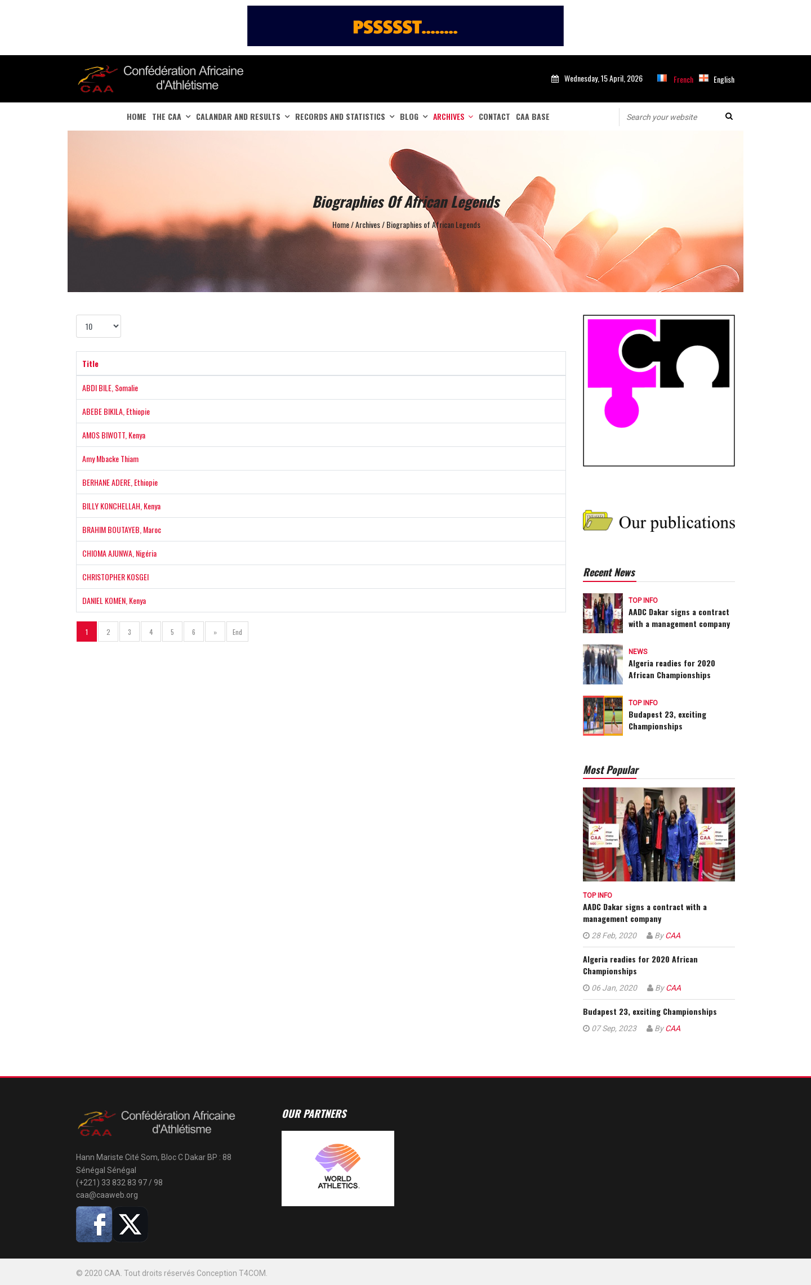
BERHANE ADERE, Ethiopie (120, 482)
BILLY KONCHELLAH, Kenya (121, 506)
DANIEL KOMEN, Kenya (114, 600)
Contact (494, 116)
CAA (672, 935)
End (237, 632)
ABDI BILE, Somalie (110, 387)
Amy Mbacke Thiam (110, 458)
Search (729, 116)
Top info (643, 601)
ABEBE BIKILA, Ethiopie (116, 411)
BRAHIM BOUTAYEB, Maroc (121, 529)
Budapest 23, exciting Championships (667, 720)
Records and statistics (340, 116)
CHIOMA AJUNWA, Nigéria (119, 553)
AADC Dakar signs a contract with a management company (679, 617)
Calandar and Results (238, 116)
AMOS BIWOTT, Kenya (113, 435)
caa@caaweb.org (107, 1194)
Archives (448, 116)
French (683, 79)
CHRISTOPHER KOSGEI (115, 577)
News (638, 652)
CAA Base (533, 116)
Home (136, 116)
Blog (409, 116)
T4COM (252, 1273)
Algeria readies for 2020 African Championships (672, 668)
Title (90, 363)
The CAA (166, 116)
